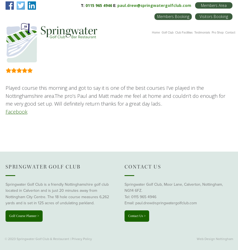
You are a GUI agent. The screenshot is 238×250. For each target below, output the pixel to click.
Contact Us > (137, 216)
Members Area (214, 5)
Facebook (16, 111)
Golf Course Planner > (24, 216)
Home (156, 32)
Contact (230, 32)
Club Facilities (184, 32)
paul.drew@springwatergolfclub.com (154, 5)
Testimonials (202, 32)
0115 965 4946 (143, 197)
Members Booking (173, 16)
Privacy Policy (82, 239)
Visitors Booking (214, 16)
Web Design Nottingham (215, 239)
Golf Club (168, 32)
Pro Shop (218, 32)
